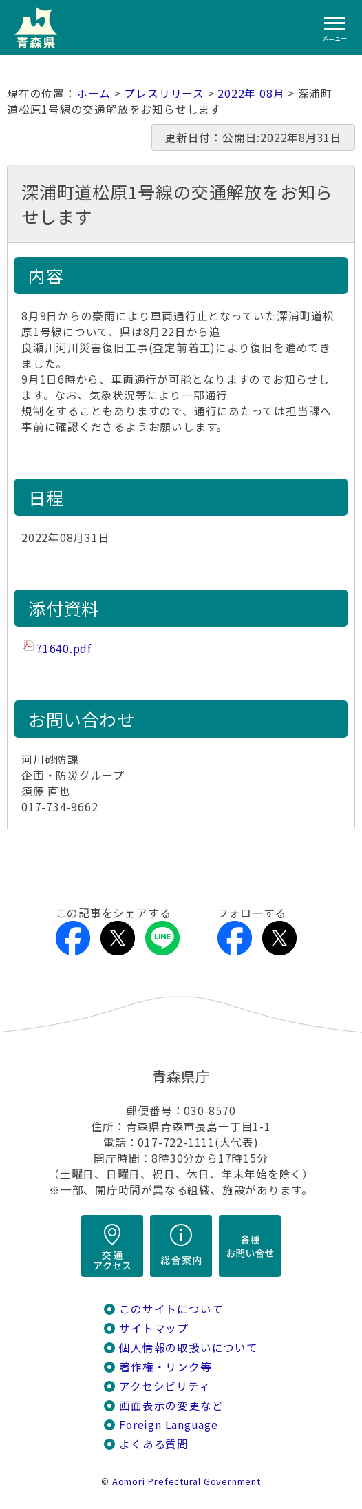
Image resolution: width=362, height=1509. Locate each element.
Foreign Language (168, 1425)
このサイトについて (171, 1309)
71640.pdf (64, 648)
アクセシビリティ (164, 1386)
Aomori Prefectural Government (186, 1481)
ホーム (93, 93)
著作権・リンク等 (165, 1367)
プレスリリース (164, 93)
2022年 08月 (250, 93)
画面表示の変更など (171, 1405)
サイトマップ (154, 1328)
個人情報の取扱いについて (188, 1347)
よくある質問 (154, 1444)
